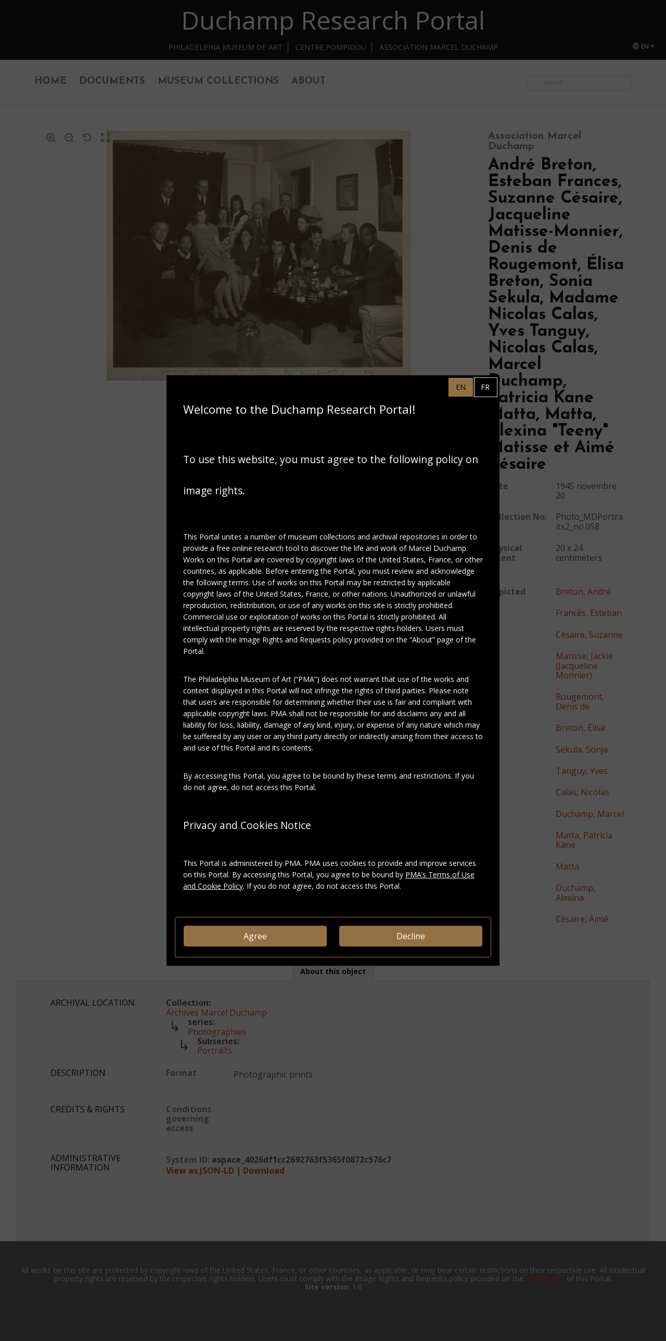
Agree (255, 936)
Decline (410, 936)
